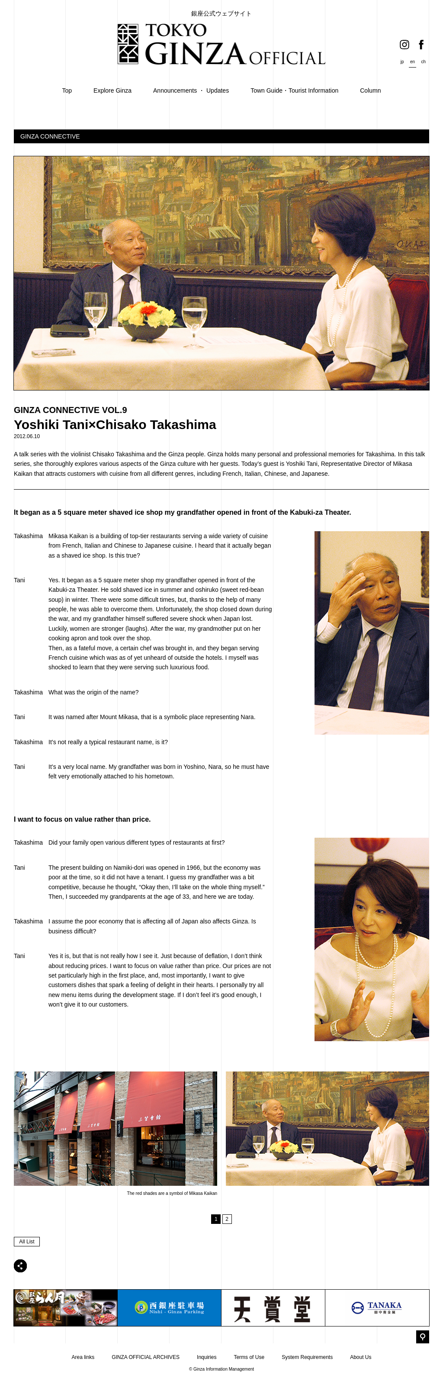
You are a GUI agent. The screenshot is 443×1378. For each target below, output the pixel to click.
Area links (82, 1357)
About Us (360, 1357)
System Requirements (307, 1357)
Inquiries (206, 1357)
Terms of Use (249, 1357)
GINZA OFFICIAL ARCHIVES (146, 1357)
